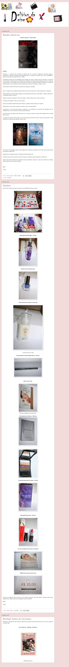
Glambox (7, 186)
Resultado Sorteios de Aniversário (17, 619)
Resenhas (9, 177)
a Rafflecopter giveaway (27, 660)
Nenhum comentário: (17, 175)
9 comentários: (16, 610)
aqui (52, 597)
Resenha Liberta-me (11, 35)
